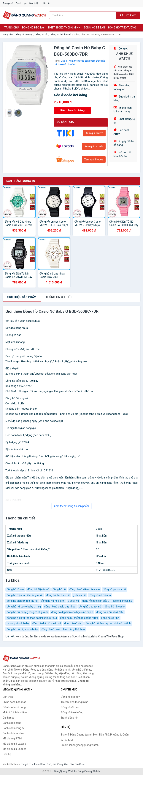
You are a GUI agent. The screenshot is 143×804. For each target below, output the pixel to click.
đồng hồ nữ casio (114, 606)
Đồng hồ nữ (41, 34)
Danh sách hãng (12, 722)
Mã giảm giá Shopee (14, 748)
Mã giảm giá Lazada (14, 743)
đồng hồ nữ (59, 589)
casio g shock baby (18, 623)
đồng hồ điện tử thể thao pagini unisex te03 (32, 617)
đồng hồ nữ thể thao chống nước (79, 617)
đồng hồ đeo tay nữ (90, 606)
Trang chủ (8, 3)
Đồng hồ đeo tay (33, 27)
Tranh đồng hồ (69, 717)
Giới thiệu (34, 3)
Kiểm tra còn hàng (72, 110)
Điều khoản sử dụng (14, 707)
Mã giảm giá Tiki (12, 738)
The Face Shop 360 (40, 764)
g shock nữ (79, 595)
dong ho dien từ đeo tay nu (22, 600)
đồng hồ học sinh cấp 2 (95, 600)
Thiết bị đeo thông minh (64, 27)
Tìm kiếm (128, 15)
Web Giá (69, 764)
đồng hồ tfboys (15, 589)
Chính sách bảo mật (14, 702)
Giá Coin (80, 764)
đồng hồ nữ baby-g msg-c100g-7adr (27, 612)
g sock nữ (73, 600)
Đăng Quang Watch (89, 771)
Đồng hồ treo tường (122, 27)
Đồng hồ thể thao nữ (61, 34)
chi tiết (59, 297)
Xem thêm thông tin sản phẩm (71, 506)
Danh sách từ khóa (13, 733)
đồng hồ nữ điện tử (100, 595)
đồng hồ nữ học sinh (52, 600)
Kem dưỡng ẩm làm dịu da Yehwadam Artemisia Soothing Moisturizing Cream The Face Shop (69, 636)
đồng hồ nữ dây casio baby (22, 629)
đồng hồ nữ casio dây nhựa (60, 606)
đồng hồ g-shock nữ (114, 589)
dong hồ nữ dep (73, 623)
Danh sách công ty (13, 728)
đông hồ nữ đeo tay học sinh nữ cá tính (108, 623)
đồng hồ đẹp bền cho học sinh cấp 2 (72, 612)
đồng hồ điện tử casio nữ (46, 623)
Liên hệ (46, 3)
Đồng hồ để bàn (94, 27)
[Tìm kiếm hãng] (82, 15)
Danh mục (21, 3)
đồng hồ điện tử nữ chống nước (25, 595)
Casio (64, 60)
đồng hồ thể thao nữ (58, 595)
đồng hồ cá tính (110, 617)
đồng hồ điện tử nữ (38, 589)
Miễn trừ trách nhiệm (15, 712)
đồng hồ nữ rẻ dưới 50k (109, 612)
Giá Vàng (58, 764)
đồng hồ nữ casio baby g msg (24, 606)
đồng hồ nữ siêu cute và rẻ (84, 589)
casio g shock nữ (122, 600)
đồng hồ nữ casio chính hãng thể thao (63, 629)
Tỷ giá (24, 764)
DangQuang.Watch (65, 771)
